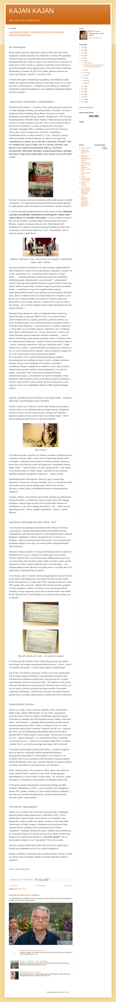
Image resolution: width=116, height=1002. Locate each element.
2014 (83, 94)
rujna (84, 70)
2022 (83, 50)
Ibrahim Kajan (95, 31)
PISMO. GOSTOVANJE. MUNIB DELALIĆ (86, 178)
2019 (83, 58)
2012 (83, 99)
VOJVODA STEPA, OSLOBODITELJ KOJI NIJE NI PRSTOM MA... (93, 66)
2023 (83, 47)
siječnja (85, 83)
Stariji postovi (68, 886)
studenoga (86, 63)
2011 (83, 102)
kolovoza (86, 72)
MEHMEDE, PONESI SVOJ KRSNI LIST (32, 950)
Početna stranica (41, 886)
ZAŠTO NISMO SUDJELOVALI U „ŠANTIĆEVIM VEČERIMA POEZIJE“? (86, 191)
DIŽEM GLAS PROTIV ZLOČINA (85, 184)
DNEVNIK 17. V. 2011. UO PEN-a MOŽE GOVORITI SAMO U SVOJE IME (86, 167)
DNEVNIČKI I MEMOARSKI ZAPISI (85, 151)
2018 (83, 60)
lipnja (84, 78)
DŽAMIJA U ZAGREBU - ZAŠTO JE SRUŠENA (34, 961)
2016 (83, 89)
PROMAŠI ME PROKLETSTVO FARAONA (24, 895)
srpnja (85, 75)
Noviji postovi (13, 886)
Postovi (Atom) (22, 889)
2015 (83, 91)
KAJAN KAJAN (31, 10)
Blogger (66, 992)
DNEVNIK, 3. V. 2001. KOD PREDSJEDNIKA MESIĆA (86, 158)
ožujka (85, 80)
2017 (83, 86)
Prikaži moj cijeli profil (95, 38)
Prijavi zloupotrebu (86, 107)
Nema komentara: (28, 879)
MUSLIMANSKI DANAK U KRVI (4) (30, 972)
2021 (83, 53)
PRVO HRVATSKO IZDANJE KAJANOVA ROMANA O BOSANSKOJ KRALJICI (85, 201)
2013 (83, 96)
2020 (83, 55)
